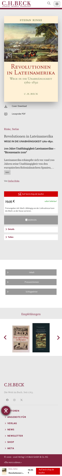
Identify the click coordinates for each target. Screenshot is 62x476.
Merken (31, 220)
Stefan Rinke (13, 181)
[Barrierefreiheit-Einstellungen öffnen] (5, 410)
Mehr (7, 172)
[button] (5, 337)
